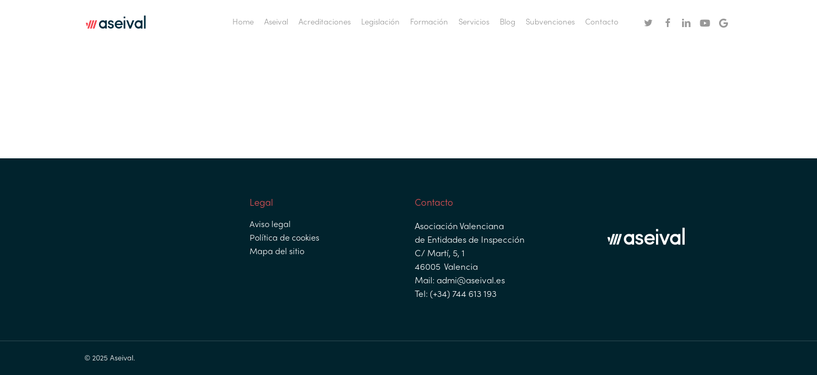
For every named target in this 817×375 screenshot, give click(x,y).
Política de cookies (284, 238)
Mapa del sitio (277, 252)
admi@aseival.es (470, 281)
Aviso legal (270, 225)
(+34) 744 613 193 (462, 295)
